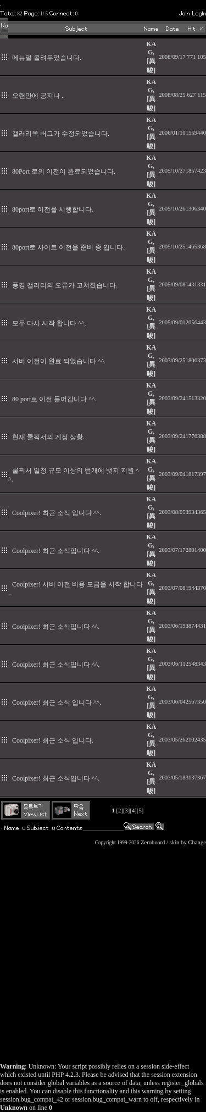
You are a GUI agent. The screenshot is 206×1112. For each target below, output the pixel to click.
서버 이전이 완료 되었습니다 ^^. (58, 361)
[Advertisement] (103, 951)
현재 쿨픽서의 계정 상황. (48, 437)
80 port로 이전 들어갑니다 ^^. (54, 399)
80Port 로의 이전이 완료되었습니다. (63, 171)
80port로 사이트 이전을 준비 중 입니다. (68, 247)
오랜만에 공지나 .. (38, 95)
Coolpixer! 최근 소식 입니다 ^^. (56, 513)
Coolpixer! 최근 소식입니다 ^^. (55, 551)
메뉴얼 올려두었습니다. (46, 58)
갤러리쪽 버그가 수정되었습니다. (60, 133)
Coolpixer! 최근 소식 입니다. (52, 740)
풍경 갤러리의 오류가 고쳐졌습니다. (65, 285)
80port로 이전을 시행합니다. (52, 209)
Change (197, 842)
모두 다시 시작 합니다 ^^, (49, 323)
